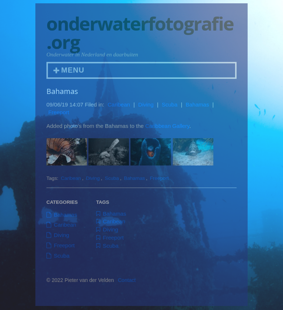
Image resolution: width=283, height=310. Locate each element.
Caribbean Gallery (167, 129)
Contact (127, 283)
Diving (146, 107)
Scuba (170, 107)
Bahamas (197, 107)
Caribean (119, 107)
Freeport (58, 115)
